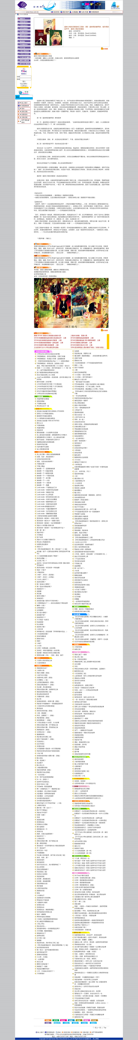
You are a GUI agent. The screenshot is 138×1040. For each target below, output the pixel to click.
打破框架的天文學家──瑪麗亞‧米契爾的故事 (89, 1014)
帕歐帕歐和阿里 (79, 843)
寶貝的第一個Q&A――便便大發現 (48, 518)
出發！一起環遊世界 (81, 791)
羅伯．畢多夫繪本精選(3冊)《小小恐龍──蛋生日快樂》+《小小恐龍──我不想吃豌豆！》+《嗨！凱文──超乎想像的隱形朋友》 (54, 368)
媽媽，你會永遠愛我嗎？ (45, 834)
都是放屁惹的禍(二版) (44, 692)
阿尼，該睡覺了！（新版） (46, 715)
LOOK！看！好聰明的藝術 (83, 890)
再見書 (39, 593)
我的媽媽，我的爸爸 (81, 530)
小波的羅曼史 (41, 663)
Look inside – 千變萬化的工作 (47, 487)
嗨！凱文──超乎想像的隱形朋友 (48, 950)
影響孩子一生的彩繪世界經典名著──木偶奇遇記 (90, 820)
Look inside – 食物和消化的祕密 (47, 490)
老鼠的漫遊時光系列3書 (82, 754)
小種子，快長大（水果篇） (46, 577)
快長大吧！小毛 (79, 776)
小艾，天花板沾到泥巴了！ (46, 971)
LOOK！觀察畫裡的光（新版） (84, 885)
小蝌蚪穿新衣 (41, 805)
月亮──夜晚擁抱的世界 (82, 408)
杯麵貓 (76, 599)
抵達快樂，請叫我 (80, 744)
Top (105, 1027)
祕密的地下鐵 (79, 1017)
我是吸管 (77, 445)
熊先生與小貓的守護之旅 (82, 604)
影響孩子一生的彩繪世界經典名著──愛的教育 (89, 823)
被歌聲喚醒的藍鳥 (80, 434)
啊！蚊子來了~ (79, 568)
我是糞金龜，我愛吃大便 (82, 353)
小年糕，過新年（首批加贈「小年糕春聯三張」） (91, 554)
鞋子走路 (40, 537)
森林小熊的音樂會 (80, 405)
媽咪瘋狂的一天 (42, 829)
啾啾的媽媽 (78, 575)
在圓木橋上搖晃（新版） (45, 677)
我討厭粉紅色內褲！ (81, 592)
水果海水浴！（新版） (44, 732)
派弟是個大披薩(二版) (81, 771)
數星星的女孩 (79, 671)
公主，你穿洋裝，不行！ (82, 471)
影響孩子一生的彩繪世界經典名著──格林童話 (89, 811)
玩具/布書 (84, 12)
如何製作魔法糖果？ (81, 573)
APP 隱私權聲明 (97, 1032)
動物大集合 (40, 638)
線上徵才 (24, 103)
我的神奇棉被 (79, 474)
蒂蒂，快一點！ (79, 419)
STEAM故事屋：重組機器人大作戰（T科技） (89, 389)
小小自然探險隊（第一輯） (83, 851)
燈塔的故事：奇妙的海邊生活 (84, 714)
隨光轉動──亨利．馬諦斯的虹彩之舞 (86, 911)
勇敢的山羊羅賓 (79, 678)
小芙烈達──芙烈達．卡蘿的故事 (85, 915)
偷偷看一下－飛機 (43, 485)
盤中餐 (76, 751)
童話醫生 (77, 594)
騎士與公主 (40, 765)
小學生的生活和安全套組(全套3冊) (48, 354)
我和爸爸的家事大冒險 (82, 585)
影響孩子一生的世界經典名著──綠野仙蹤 (88, 818)
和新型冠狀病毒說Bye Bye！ (83, 398)
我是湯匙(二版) (42, 872)
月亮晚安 (40, 535)
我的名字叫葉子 (42, 812)
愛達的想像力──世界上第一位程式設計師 (88, 961)
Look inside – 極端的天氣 (45, 492)
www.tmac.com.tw (32, 12)
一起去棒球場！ (79, 438)
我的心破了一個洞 (80, 654)
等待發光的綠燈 (79, 561)
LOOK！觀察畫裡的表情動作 (83, 880)
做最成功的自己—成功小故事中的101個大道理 (89, 870)
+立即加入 (24, 86)
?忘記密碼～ (24, 84)
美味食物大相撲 (79, 502)
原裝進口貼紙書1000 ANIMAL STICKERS (50, 411)
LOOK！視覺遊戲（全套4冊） (47, 648)
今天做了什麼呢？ (80, 589)
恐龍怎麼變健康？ (43, 869)
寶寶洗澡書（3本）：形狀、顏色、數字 (50, 655)
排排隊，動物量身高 (43, 879)
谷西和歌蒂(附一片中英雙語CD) (85, 783)
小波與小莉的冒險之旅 (44, 660)
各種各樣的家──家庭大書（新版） (48, 701)
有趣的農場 (40, 428)
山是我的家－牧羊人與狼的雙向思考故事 (88, 676)
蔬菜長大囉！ (41, 627)
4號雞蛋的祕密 (79, 587)
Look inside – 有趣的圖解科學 (47, 509)
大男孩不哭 (78, 410)
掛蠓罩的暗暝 (79, 737)
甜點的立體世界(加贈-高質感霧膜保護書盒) (88, 796)
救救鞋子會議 (79, 848)
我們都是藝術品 (79, 918)
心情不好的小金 (79, 417)
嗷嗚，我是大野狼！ (81, 533)
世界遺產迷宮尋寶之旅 (44, 912)
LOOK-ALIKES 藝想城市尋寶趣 (84, 887)
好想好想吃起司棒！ (81, 448)
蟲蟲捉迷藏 (40, 819)
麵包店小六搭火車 (80, 379)
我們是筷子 (78, 443)
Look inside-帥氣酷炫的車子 (46, 506)
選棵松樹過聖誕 (42, 954)
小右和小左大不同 (80, 542)
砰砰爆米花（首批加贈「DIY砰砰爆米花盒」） (52, 631)
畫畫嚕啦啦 (40, 734)
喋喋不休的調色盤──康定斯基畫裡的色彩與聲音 (90, 913)
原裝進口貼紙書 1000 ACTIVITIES (48, 421)
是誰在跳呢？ (41, 582)
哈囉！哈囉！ (41, 815)
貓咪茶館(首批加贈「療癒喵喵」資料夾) (87, 495)
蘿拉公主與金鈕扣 (80, 793)
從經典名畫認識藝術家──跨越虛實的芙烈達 (89, 922)
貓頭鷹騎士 (78, 490)
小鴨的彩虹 (40, 572)
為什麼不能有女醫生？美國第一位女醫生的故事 (90, 947)
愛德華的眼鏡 (79, 412)
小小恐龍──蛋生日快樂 (82, 375)
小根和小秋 (40, 670)
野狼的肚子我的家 (43, 900)
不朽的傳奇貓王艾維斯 (82, 998)
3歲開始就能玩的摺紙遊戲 (45, 442)
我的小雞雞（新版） (43, 673)
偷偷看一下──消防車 (44, 483)
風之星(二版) (78, 657)
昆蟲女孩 (77, 989)
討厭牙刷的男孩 (42, 888)
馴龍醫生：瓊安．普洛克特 (83, 1012)
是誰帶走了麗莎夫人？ (82, 925)
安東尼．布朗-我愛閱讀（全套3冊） (49, 650)
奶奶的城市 (40, 860)
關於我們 (66, 12)
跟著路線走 (40, 822)
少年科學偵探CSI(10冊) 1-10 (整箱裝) (49, 384)
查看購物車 (95, 12)
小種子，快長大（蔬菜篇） (46, 575)
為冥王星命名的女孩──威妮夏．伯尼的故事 (89, 1000)
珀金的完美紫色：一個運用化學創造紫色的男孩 (90, 1010)
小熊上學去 (40, 924)
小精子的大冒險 (42, 675)
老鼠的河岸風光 (79, 725)
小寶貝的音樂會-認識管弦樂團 (47, 516)
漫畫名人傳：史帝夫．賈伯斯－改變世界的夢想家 (91, 942)
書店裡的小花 (79, 478)
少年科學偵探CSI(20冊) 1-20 (46, 389)
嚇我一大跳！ (41, 605)
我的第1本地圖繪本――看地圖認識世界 (50, 703)
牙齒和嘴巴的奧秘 (43, 399)
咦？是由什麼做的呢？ (44, 586)
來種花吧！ (40, 598)
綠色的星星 (78, 452)
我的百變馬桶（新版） (44, 770)
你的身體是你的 (79, 497)
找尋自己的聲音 (42, 874)
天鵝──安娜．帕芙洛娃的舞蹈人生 (86, 956)
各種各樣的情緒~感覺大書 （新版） (49, 756)
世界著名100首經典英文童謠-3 (84, 806)
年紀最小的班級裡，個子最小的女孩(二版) (51, 855)
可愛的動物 (40, 425)
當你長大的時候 (79, 680)
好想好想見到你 (79, 422)
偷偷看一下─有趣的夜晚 (45, 471)
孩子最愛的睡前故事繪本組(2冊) (47, 372)
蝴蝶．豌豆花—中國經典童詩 (84, 609)
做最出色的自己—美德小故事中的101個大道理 (89, 868)
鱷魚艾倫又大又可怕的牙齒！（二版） (50, 803)
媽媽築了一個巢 (42, 966)
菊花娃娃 (40, 708)
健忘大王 (77, 846)
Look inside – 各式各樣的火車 (47, 511)
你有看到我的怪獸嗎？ (44, 801)
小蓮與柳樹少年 (79, 481)
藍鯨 (38, 893)
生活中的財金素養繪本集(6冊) (84, 641)
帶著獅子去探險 (79, 514)
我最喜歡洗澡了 (42, 668)
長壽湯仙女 (40, 907)
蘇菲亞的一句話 (42, 850)
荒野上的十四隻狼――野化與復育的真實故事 (89, 706)
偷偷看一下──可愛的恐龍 (45, 476)
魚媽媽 (76, 351)
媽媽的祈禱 (40, 890)
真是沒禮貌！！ (42, 558)
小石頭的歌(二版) (80, 673)
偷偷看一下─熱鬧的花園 (45, 473)
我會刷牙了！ (41, 589)
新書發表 (24, 114)
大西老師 (77, 450)
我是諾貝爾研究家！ (43, 969)
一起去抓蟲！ (41, 774)
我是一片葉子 (41, 570)
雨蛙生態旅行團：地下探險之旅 (47, 841)
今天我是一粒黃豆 (43, 620)
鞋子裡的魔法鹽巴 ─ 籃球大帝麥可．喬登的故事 (90, 937)
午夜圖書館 (40, 853)
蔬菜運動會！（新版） (44, 720)
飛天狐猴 (40, 886)
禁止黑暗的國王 (79, 403)
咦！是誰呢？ (41, 760)
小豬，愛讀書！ (42, 713)
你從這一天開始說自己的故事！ (85, 688)
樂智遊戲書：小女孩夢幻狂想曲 (47, 432)
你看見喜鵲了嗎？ (80, 927)
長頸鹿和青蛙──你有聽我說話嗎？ (48, 928)
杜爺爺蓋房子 (79, 773)
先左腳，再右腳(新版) (44, 687)
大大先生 (77, 460)
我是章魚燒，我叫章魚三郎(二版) (48, 943)
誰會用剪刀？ (41, 617)
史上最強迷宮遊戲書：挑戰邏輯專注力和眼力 (52, 435)
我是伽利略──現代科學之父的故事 (86, 979)
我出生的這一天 (79, 415)
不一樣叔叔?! (41, 848)
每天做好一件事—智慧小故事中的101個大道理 (89, 861)
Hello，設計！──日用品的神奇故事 (86, 690)
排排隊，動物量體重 (43, 881)
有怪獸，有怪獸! (79, 781)
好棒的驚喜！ (41, 608)
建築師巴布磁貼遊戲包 (44, 416)
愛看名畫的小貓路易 (81, 516)
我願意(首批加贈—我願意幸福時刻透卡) (87, 723)
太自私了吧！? (42, 561)
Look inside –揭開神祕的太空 (46, 502)
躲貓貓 (39, 940)
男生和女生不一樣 (43, 406)
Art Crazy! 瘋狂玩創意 (81, 875)
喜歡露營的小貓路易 (81, 519)
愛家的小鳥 (78, 360)
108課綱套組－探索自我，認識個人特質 (50, 363)
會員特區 (56, 12)
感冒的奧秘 (40, 401)
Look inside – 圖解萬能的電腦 (47, 513)
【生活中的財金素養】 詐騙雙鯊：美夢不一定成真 (91, 639)
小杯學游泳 (78, 464)
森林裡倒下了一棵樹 (81, 718)
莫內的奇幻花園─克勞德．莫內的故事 (87, 892)
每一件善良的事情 (80, 659)
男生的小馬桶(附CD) (43, 542)
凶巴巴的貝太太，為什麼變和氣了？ (49, 864)
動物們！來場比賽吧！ (82, 500)
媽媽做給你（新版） (43, 729)
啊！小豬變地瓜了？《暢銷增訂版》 (49, 789)
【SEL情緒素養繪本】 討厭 (83, 537)
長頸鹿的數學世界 (80, 525)
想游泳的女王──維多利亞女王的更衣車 (87, 963)
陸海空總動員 (41, 636)
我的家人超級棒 (79, 488)
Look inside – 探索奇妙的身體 (47, 504)
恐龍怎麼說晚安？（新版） (46, 685)
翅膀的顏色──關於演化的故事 (84, 733)
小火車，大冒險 (42, 957)
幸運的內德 (40, 746)
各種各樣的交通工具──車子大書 (85, 509)
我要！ (39, 641)
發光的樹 (77, 683)
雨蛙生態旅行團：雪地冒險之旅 (47, 727)
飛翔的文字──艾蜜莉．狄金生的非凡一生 (88, 993)
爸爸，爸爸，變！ (43, 857)
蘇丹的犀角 (78, 695)
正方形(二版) (41, 938)
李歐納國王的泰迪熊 (81, 429)
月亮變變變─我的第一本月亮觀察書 (49, 748)
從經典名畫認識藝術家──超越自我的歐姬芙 (89, 920)
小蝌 (76, 370)
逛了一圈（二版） (80, 901)
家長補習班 (40, 862)
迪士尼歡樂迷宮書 (43, 449)
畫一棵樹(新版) (42, 843)
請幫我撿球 (78, 528)
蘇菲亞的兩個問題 (80, 372)
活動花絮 (24, 117)
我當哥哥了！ (41, 836)
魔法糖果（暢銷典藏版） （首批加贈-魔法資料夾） (91, 356)
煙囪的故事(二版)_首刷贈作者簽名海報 (87, 661)
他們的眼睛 (78, 692)
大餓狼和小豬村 (42, 902)
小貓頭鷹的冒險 (42, 767)
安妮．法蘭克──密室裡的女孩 (84, 954)
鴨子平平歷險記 (42, 810)
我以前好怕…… (41, 926)
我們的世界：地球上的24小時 (84, 697)
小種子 (39, 643)
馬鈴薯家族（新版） (43, 718)
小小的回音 (78, 483)
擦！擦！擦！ (41, 530)
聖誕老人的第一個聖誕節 (82, 549)
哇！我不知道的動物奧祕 (45, 777)
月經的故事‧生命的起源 (82, 704)
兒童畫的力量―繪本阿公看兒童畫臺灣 (87, 897)
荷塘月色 (40, 831)
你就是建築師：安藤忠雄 (82, 930)
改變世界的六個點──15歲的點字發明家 (87, 966)
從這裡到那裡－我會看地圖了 (84, 544)
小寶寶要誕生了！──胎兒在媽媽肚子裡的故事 (52, 603)
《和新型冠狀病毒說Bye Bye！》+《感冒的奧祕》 (53, 361)
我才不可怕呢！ (79, 507)
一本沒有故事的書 (80, 396)
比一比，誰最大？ (43, 779)
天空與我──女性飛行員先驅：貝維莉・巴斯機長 (90, 996)
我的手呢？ (40, 532)
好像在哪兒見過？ (80, 426)
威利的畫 (77, 769)
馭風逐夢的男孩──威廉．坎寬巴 (85, 951)
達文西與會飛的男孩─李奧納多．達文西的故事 (90, 894)
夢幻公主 (40, 423)
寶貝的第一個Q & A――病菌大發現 (48, 521)
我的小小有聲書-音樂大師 (45, 525)
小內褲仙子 (40, 895)
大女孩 (76, 570)
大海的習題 (78, 647)
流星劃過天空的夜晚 (43, 898)
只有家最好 (40, 973)
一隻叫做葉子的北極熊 (82, 382)
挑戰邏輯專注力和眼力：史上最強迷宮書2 (51, 437)
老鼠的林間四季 (79, 716)
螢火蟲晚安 (40, 827)
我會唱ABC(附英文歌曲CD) (83, 803)
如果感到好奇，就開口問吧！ (84, 685)
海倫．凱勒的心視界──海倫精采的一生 (87, 949)
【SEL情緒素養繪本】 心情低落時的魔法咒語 (89, 540)
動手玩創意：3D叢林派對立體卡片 (48, 439)
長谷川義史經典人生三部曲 (46, 375)
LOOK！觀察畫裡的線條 (82, 882)
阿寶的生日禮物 (42, 824)
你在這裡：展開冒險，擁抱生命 (85, 711)
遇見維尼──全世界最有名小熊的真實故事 (51, 846)
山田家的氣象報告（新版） (46, 682)
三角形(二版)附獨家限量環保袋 (47, 919)
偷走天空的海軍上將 (81, 556)
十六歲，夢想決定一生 (82, 858)
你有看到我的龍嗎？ (43, 798)
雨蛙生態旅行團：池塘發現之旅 (47, 689)
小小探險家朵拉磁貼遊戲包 (46, 418)
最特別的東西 (79, 759)
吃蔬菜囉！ (40, 622)
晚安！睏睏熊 (41, 914)
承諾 (38, 817)
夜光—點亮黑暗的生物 (81, 547)
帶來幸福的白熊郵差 (43, 917)
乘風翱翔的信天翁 (80, 431)
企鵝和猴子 (78, 766)
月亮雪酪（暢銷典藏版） (45, 931)
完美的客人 (40, 741)
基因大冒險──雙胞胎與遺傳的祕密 (86, 424)
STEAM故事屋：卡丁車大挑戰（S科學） (87, 386)
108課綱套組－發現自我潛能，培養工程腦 (51, 356)
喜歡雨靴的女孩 (42, 883)
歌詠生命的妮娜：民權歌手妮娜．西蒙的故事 (89, 1007)
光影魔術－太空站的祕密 (45, 796)
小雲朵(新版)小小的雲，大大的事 (48, 722)
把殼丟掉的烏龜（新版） (45, 711)
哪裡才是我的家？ (43, 964)
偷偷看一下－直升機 (43, 478)
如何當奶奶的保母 (43, 947)
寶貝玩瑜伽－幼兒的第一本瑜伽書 (48, 567)
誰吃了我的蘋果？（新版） (46, 739)
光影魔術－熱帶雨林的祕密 (46, 793)
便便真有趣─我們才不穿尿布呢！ (48, 601)
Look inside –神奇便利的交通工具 (48, 497)
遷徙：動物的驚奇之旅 (82, 742)
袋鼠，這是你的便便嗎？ (45, 461)
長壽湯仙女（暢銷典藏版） (46, 909)
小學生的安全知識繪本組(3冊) (47, 393)
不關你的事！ (41, 464)
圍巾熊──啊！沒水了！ (45, 808)
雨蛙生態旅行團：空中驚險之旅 (47, 725)
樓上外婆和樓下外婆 (81, 764)
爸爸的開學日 (79, 436)
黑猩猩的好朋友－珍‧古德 (82, 944)
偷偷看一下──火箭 (43, 480)
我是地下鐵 (78, 740)
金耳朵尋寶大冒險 (80, 841)
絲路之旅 (77, 649)
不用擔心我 (78, 563)
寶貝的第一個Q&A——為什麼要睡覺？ (49, 523)
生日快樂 (77, 596)
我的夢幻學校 (79, 485)
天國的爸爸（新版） (43, 696)
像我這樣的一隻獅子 (81, 400)
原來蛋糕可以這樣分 (81, 580)
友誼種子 (40, 763)
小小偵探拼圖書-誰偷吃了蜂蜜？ (47, 556)
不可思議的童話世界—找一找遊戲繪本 (87, 511)
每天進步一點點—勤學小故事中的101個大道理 (89, 863)
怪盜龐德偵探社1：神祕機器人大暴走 (87, 825)
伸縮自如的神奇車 (80, 504)
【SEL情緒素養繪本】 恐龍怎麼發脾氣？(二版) (52, 945)
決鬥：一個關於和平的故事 (83, 730)
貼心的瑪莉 (40, 867)
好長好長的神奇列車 (43, 459)
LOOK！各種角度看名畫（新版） (85, 878)
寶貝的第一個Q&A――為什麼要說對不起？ (51, 528)
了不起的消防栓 (79, 559)
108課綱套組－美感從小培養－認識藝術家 (51, 359)
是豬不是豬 (78, 358)
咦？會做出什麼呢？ (43, 584)
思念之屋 (40, 962)
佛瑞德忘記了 (41, 933)
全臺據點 (75, 12)
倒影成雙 (77, 904)
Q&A (22, 108)
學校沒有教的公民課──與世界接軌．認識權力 (89, 669)
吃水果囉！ (40, 624)
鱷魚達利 (77, 455)
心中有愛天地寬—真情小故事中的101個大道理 (89, 865)
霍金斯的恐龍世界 (43, 694)
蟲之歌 (39, 699)
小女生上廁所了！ (43, 579)
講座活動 (24, 111)
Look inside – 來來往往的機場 (47, 499)
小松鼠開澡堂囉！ (43, 634)
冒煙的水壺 (40, 905)
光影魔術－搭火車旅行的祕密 (46, 791)
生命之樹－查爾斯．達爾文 (83, 940)
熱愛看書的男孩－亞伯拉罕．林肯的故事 (88, 935)
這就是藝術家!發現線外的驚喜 (84, 551)
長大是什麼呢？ (42, 612)
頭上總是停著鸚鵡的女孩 (45, 921)
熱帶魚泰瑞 (40, 935)
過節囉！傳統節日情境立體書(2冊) (48, 653)
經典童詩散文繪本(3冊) (82, 611)
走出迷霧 (77, 664)
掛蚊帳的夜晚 (79, 735)
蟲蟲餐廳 (77, 566)
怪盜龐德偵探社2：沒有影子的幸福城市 (87, 827)
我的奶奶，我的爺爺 (81, 535)
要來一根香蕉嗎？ (80, 441)
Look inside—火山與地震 (45, 494)
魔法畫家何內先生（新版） (83, 899)
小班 (76, 476)
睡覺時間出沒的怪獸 (81, 457)
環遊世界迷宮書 (42, 444)
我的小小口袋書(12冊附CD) (46, 539)
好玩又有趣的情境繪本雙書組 (46, 391)
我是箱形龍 (40, 876)
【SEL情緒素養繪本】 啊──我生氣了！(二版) (52, 549)
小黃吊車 (40, 629)
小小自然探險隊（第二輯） (83, 853)
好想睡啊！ (40, 610)
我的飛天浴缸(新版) (43, 772)
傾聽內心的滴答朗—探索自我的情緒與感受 (88, 721)
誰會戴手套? (41, 615)
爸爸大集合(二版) (43, 784)
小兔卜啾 (40, 753)
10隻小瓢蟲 (41, 466)
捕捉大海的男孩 (79, 747)
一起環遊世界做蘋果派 (82, 601)
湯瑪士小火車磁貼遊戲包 (45, 413)
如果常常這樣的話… (43, 782)
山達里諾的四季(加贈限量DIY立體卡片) (87, 798)
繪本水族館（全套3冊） (45, 382)
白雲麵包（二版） (43, 680)
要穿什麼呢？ (41, 596)
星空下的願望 (79, 367)
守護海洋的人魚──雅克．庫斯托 (85, 959)
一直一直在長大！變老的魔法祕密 (85, 699)
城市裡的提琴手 (42, 952)
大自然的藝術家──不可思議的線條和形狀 (88, 363)
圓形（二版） (79, 365)
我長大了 (40, 547)
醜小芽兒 (77, 493)
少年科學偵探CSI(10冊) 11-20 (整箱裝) (50, 386)
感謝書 (39, 591)
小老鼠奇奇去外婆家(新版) (46, 706)
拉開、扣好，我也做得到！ (46, 457)
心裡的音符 (40, 838)
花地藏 (76, 749)
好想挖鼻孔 (78, 582)
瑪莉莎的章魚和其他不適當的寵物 (48, 751)
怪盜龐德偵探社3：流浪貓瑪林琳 (85, 830)
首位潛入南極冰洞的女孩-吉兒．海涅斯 (87, 991)
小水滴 (39, 646)
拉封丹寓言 (40, 744)
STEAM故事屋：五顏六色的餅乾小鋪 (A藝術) (89, 384)
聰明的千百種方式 (80, 462)
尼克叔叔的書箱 (79, 709)
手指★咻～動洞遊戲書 (44, 786)
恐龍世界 (40, 430)
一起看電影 (40, 959)
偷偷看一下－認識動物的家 (46, 468)
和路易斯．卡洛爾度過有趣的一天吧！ (87, 977)
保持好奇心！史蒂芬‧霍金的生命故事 (86, 986)
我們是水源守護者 (80, 702)
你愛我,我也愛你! (42, 544)
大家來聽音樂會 (79, 761)
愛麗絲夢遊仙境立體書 (82, 789)
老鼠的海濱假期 (79, 728)
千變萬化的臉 (41, 403)
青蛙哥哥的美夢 (79, 578)
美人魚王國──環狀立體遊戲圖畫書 (48, 454)
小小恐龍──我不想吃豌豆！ (83, 377)
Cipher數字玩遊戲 (43, 447)
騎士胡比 (40, 758)
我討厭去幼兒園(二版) (44, 737)
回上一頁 (98, 1027)
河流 (76, 666)
